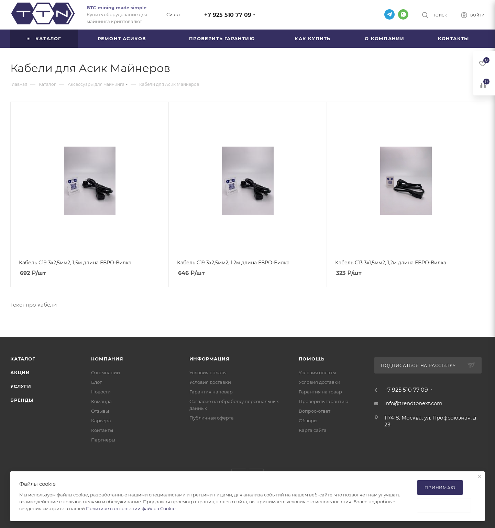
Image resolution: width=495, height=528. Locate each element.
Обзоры (308, 420)
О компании (105, 372)
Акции (20, 372)
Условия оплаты (208, 372)
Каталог (22, 358)
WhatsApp (403, 14)
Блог (96, 382)
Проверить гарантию (323, 401)
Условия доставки (210, 382)
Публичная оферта (211, 418)
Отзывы (100, 411)
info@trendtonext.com (413, 403)
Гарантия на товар (211, 391)
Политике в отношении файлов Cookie (131, 508)
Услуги (20, 386)
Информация (209, 358)
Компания (107, 358)
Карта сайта (313, 430)
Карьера (101, 420)
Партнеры (103, 440)
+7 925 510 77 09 (227, 15)
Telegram (389, 14)
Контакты (102, 430)
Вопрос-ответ (314, 411)
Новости (101, 391)
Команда (101, 401)
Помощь (311, 358)
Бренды (22, 400)
